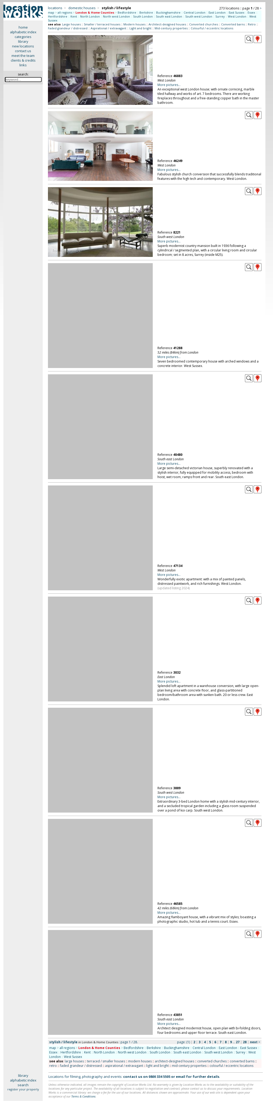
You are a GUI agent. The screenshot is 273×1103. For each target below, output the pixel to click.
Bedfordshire (127, 12)
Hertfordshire (57, 16)
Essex (251, 12)
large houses (74, 1061)
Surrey (220, 16)
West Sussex (73, 1057)
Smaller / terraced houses (102, 24)
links (23, 65)
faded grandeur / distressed (81, 1065)
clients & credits (23, 60)
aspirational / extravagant (124, 1065)
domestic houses (82, 8)
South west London (198, 16)
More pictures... (169, 85)
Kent (73, 16)
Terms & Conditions (83, 1096)
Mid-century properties (171, 28)
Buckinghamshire (168, 12)
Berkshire (146, 12)
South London (143, 16)
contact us (23, 50)
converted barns (242, 1061)
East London (217, 12)
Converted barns (233, 24)
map (51, 12)
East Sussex (236, 12)
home (23, 27)
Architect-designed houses (167, 24)
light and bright (157, 1065)
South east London (169, 16)
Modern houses (134, 24)
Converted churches (203, 24)
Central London (194, 12)
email (180, 1076)
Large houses (71, 24)
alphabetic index (23, 32)
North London (90, 16)
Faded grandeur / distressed (68, 28)
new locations (23, 46)
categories (23, 36)
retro (53, 1065)
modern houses (140, 1061)
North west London (116, 16)
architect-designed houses (174, 1061)
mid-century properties (189, 1065)
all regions (65, 12)
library (23, 41)
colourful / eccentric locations (231, 1065)
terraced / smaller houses (106, 1061)
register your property (23, 1089)
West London (237, 16)
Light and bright (140, 28)
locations (55, 8)
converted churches (212, 1061)
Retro (252, 24)
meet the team (23, 55)
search (23, 1085)
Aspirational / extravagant (108, 28)
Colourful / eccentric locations (212, 28)
